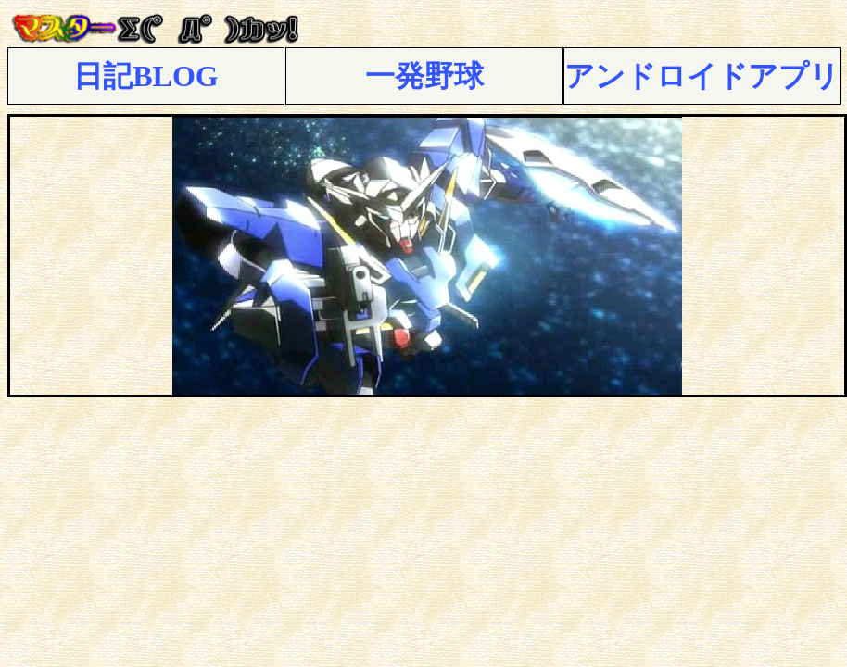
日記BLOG (145, 76)
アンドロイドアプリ (702, 76)
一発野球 (424, 76)
